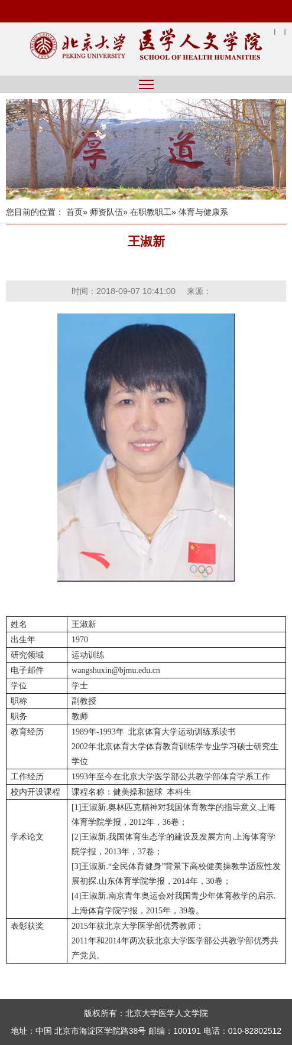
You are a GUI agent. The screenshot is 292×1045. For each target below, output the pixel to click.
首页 (74, 212)
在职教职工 (150, 212)
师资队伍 (106, 212)
